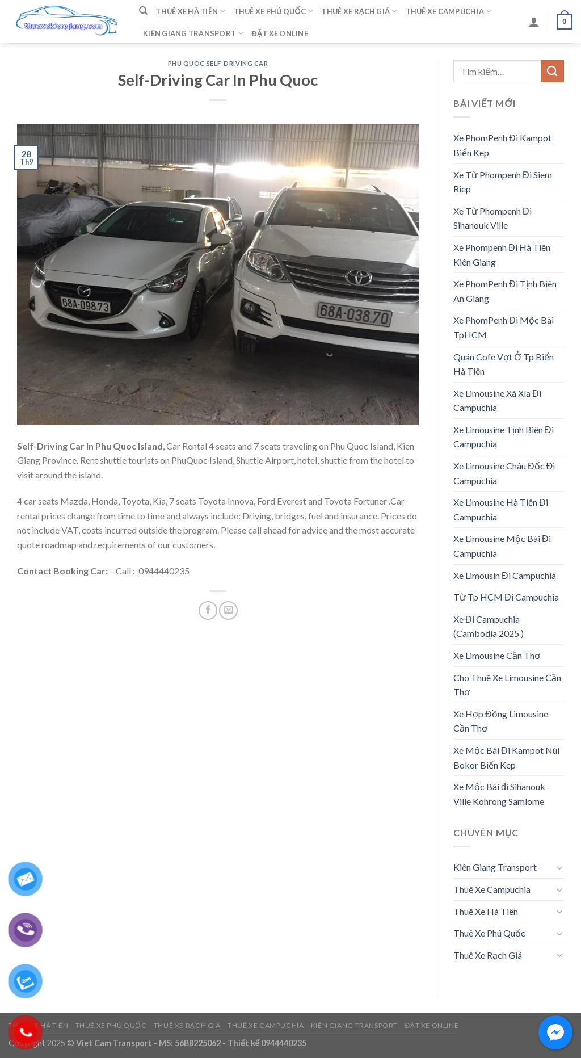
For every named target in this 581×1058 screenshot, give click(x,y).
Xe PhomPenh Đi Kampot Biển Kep (502, 145)
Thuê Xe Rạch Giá (359, 11)
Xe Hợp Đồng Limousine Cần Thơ (500, 721)
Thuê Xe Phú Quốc (274, 11)
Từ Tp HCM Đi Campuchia (506, 596)
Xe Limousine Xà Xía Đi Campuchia (497, 400)
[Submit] (552, 71)
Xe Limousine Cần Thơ (496, 655)
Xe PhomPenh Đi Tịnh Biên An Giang (505, 291)
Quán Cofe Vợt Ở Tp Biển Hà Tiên (503, 364)
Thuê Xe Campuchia (449, 11)
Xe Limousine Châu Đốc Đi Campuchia (504, 473)
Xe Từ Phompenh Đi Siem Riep (502, 182)
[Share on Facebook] (208, 610)
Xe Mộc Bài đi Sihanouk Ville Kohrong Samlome (499, 794)
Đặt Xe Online (280, 33)
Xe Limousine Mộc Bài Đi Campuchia (502, 546)
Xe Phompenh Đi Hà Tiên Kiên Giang (501, 254)
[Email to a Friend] (228, 610)
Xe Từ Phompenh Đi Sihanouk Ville (492, 218)
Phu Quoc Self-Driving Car (218, 63)
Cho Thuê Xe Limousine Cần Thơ (507, 685)
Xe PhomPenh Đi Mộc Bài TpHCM (503, 327)
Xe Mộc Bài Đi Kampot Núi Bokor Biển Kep (506, 757)
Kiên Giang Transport (193, 33)
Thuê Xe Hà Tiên (190, 11)
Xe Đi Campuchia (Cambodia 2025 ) (488, 626)
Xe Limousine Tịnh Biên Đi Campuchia (503, 437)
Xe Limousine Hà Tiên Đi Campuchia (500, 509)
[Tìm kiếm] (143, 11)
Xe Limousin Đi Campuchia (504, 575)
